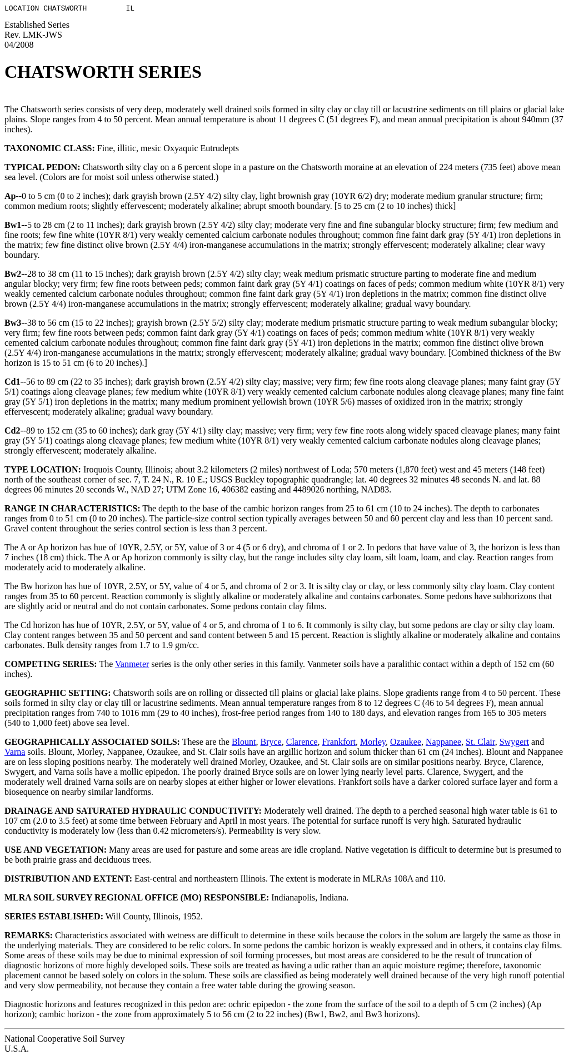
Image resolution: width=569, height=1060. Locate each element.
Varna (14, 753)
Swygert (514, 743)
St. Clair (480, 743)
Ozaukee (405, 743)
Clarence (302, 743)
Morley (373, 743)
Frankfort (339, 743)
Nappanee (443, 743)
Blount (244, 743)
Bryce (271, 743)
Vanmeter (132, 665)
